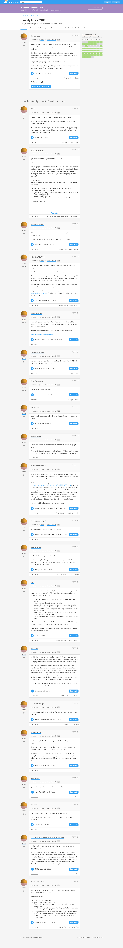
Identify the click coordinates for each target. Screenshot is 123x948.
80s (58, 513)
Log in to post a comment (40, 86)
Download (73, 73)
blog (42, 940)
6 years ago (75, 35)
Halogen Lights (36, 547)
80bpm (62, 249)
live (63, 216)
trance (76, 724)
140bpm (60, 930)
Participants (43, 28)
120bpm (65, 142)
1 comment (34, 345)
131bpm (66, 724)
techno (76, 305)
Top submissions (82, 28)
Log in (107, 2)
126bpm (57, 641)
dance (61, 305)
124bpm (60, 574)
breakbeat (67, 930)
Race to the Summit (38, 352)
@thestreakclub (98, 940)
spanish (68, 216)
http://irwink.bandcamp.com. (39, 293)
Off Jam (34, 109)
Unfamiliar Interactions (39, 466)
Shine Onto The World (39, 257)
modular (76, 249)
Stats (92, 28)
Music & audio (29, 16)
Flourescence (36, 36)
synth (77, 513)
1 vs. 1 (32, 582)
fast (77, 373)
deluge (66, 305)
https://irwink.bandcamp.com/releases (42, 335)
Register (115, 2)
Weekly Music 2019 (33, 20)
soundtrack (70, 513)
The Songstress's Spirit (39, 521)
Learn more (95, 8)
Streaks (22, 16)
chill (67, 249)
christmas (50, 216)
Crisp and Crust (36, 436)
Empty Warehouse (38, 381)
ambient (63, 513)
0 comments (34, 78)
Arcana (42, 40)
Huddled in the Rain (38, 884)
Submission (24, 28)
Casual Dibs (35, 805)
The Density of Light (38, 704)
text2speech (75, 216)
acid (65, 574)
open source (85, 940)
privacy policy (37, 940)
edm (72, 78)
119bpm (67, 78)
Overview (34, 28)
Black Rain (34, 648)
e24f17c (90, 940)
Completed (36, 16)
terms (32, 940)
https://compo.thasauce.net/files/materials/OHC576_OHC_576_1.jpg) (51, 485)
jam (77, 142)
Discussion (57, 28)
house (76, 78)
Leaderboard (70, 28)
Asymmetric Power (38, 224)
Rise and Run (35, 407)
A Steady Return (37, 313)
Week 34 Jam (36, 778)
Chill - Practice (36, 732)
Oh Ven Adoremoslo (38, 150)
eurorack (72, 142)
